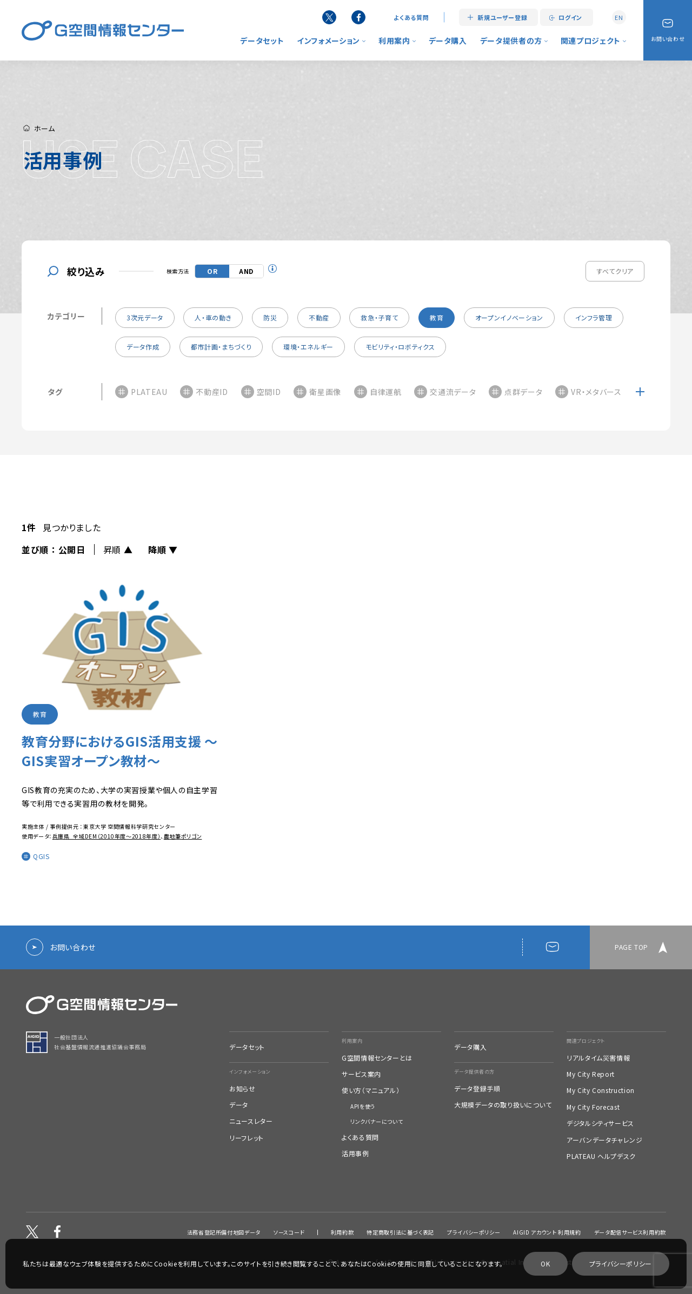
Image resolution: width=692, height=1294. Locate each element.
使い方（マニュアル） (371, 1090)
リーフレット (246, 1138)
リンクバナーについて (376, 1121)
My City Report (591, 1074)
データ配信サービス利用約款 (630, 1232)
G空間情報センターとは (377, 1058)
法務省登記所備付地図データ (224, 1232)
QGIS (41, 858)
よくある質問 (411, 18)
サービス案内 (361, 1074)
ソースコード (289, 1232)
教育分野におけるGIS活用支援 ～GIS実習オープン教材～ (120, 752)
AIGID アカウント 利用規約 (547, 1232)
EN (619, 17)
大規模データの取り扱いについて (503, 1105)
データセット (262, 40)
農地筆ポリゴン (183, 838)
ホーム (39, 127)
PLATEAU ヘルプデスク (601, 1156)
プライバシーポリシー (473, 1232)
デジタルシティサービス (600, 1123)
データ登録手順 (477, 1088)
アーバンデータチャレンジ (605, 1140)
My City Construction (601, 1090)
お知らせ (242, 1088)
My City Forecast (593, 1107)
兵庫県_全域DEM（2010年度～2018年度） (106, 838)
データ (238, 1105)
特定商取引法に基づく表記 (400, 1232)
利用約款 (342, 1232)
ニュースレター (250, 1121)
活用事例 (355, 1153)
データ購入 (448, 40)
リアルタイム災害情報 (598, 1058)
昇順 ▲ (118, 549)
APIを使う (362, 1106)
